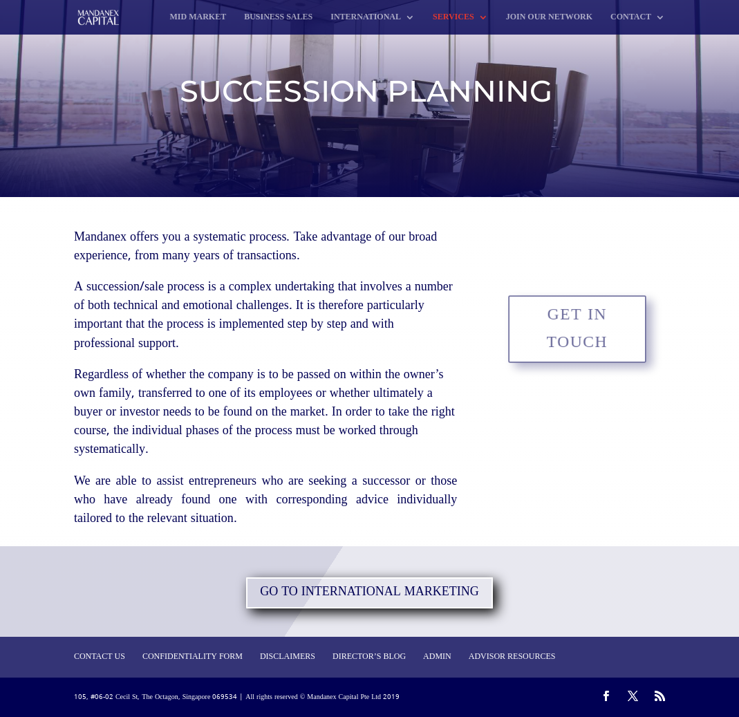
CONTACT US (99, 657)
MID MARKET (197, 18)
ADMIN (437, 657)
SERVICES (453, 18)
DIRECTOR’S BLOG (369, 657)
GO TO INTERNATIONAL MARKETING (369, 592)
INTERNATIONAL (365, 18)
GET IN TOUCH (578, 328)
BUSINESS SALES (278, 18)
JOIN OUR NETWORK (549, 18)
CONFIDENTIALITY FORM (192, 657)
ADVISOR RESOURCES (512, 657)
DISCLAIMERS (287, 657)
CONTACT (630, 18)
